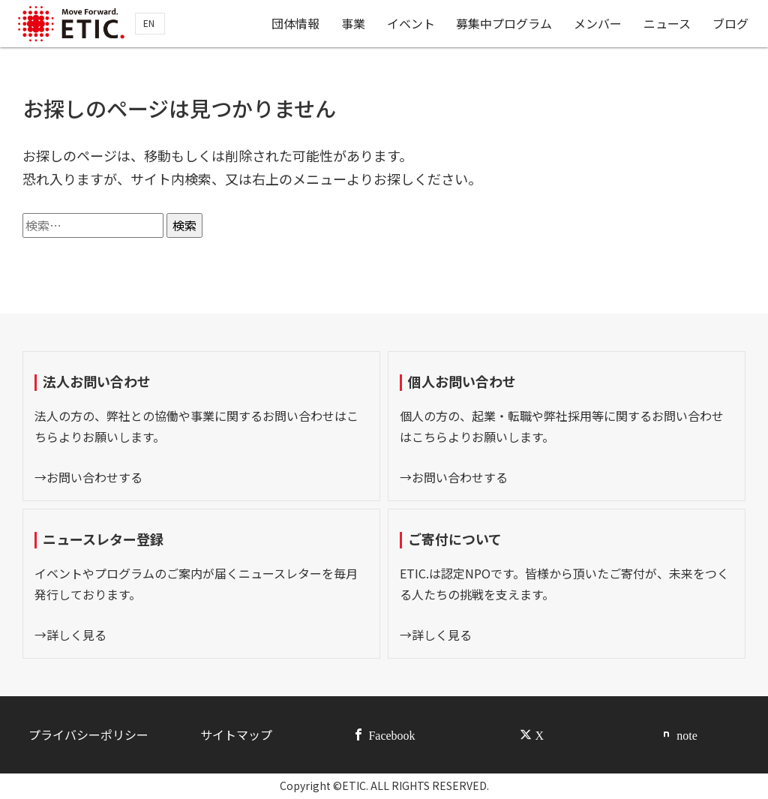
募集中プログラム (506, 25)
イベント (412, 25)
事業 (355, 25)
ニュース (668, 25)
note (687, 734)
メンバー (599, 25)
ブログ (731, 25)
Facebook (391, 734)
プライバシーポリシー (88, 734)
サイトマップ (236, 734)
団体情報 (297, 25)
